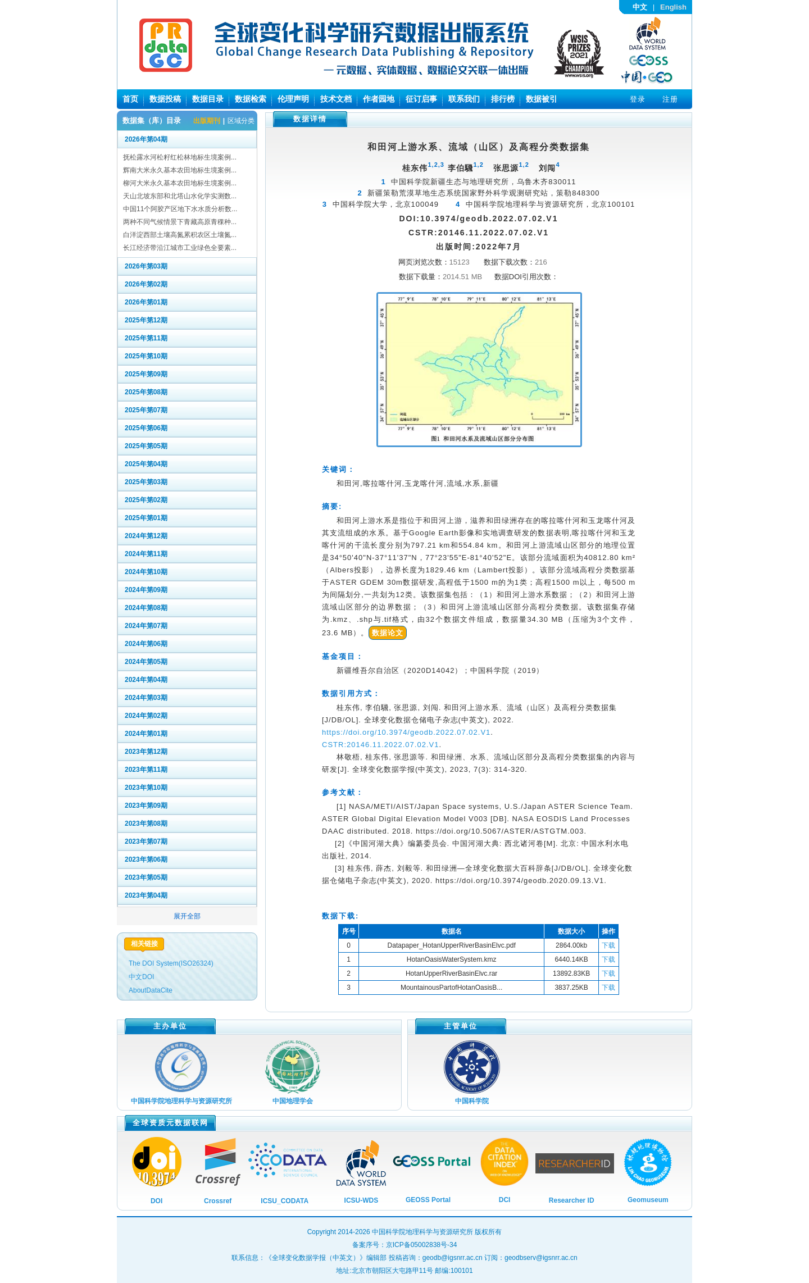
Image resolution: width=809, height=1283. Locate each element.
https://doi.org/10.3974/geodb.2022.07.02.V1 (406, 732)
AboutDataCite (150, 990)
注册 (670, 99)
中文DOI (141, 977)
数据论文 (387, 633)
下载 (608, 945)
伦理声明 (293, 98)
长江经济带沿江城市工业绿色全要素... (180, 248)
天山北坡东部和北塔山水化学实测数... (180, 196)
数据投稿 (165, 98)
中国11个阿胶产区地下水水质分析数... (180, 209)
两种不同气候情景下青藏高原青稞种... (180, 222)
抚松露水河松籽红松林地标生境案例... (180, 157)
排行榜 (503, 98)
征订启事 (421, 98)
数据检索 (250, 98)
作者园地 (378, 98)
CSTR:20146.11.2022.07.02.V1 (380, 744)
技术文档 (336, 98)
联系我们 (464, 98)
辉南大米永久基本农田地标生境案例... (180, 170)
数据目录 (208, 98)
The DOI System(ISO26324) (171, 963)
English (673, 7)
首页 (130, 98)
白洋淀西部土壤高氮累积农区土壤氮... (180, 235)
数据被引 (541, 98)
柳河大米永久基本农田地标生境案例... (180, 183)
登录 (638, 99)
